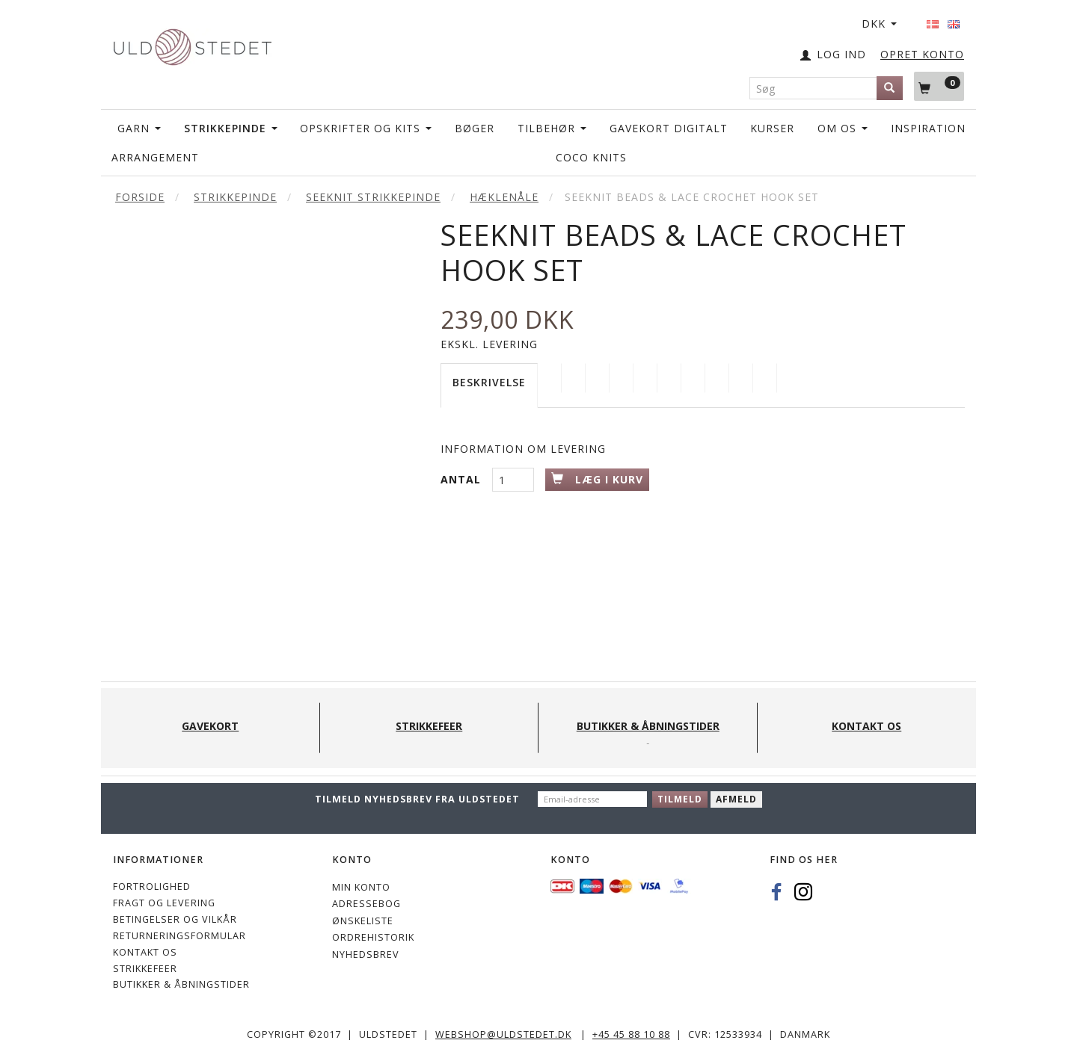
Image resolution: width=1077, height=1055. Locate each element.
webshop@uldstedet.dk (503, 1034)
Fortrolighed (152, 886)
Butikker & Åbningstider (181, 984)
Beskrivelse (489, 382)
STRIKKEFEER (145, 968)
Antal (463, 479)
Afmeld (736, 799)
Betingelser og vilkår (175, 919)
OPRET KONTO (922, 54)
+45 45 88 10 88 (631, 1034)
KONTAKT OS (145, 952)
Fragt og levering (164, 903)
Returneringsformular (179, 935)
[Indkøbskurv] (939, 86)
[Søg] (890, 88)
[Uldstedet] (192, 43)
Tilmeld (679, 799)
